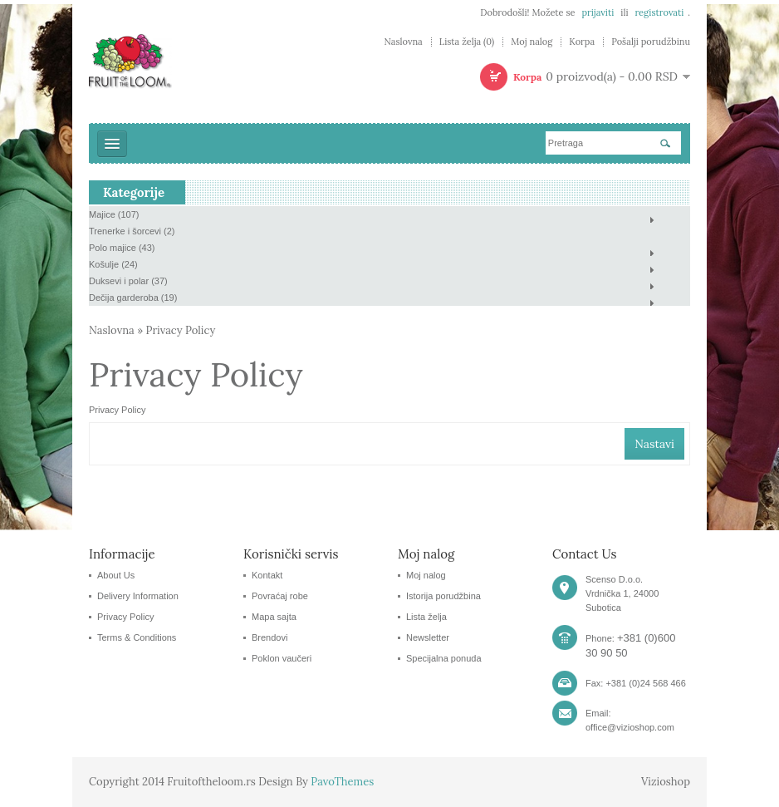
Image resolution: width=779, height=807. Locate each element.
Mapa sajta (274, 617)
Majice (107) (114, 214)
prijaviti (597, 12)
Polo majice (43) (121, 248)
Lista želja (426, 617)
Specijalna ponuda (444, 658)
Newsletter (427, 637)
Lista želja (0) (466, 42)
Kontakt (267, 575)
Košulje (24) (113, 264)
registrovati (658, 12)
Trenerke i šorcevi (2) (132, 231)
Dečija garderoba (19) (133, 298)
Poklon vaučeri (281, 658)
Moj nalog (531, 42)
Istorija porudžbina (443, 596)
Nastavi (654, 443)
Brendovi (269, 637)
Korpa (582, 42)
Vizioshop (665, 782)
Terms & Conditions (136, 637)
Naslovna (403, 42)
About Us (116, 575)
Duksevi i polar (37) (128, 281)
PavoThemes (342, 782)
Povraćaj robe (280, 596)
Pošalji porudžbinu (650, 42)
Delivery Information (138, 596)
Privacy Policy (181, 330)
